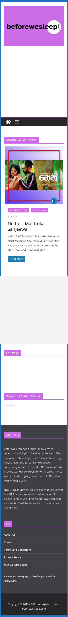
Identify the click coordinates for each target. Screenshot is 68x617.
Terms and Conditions (17, 549)
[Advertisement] (34, 84)
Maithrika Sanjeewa (18, 210)
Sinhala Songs (39, 210)
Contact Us (11, 542)
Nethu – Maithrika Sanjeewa (26, 226)
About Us (9, 534)
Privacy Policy (12, 557)
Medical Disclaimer (15, 565)
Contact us (10, 405)
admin (14, 216)
